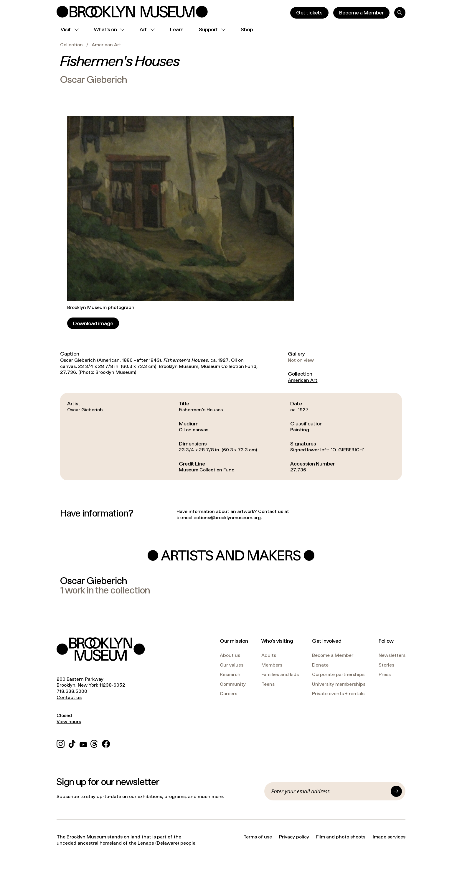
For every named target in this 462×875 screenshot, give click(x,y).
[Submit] (396, 791)
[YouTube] (83, 743)
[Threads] (94, 743)
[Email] (329, 791)
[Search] (399, 12)
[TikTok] (72, 743)
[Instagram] (61, 743)
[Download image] (93, 323)
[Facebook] (106, 743)
